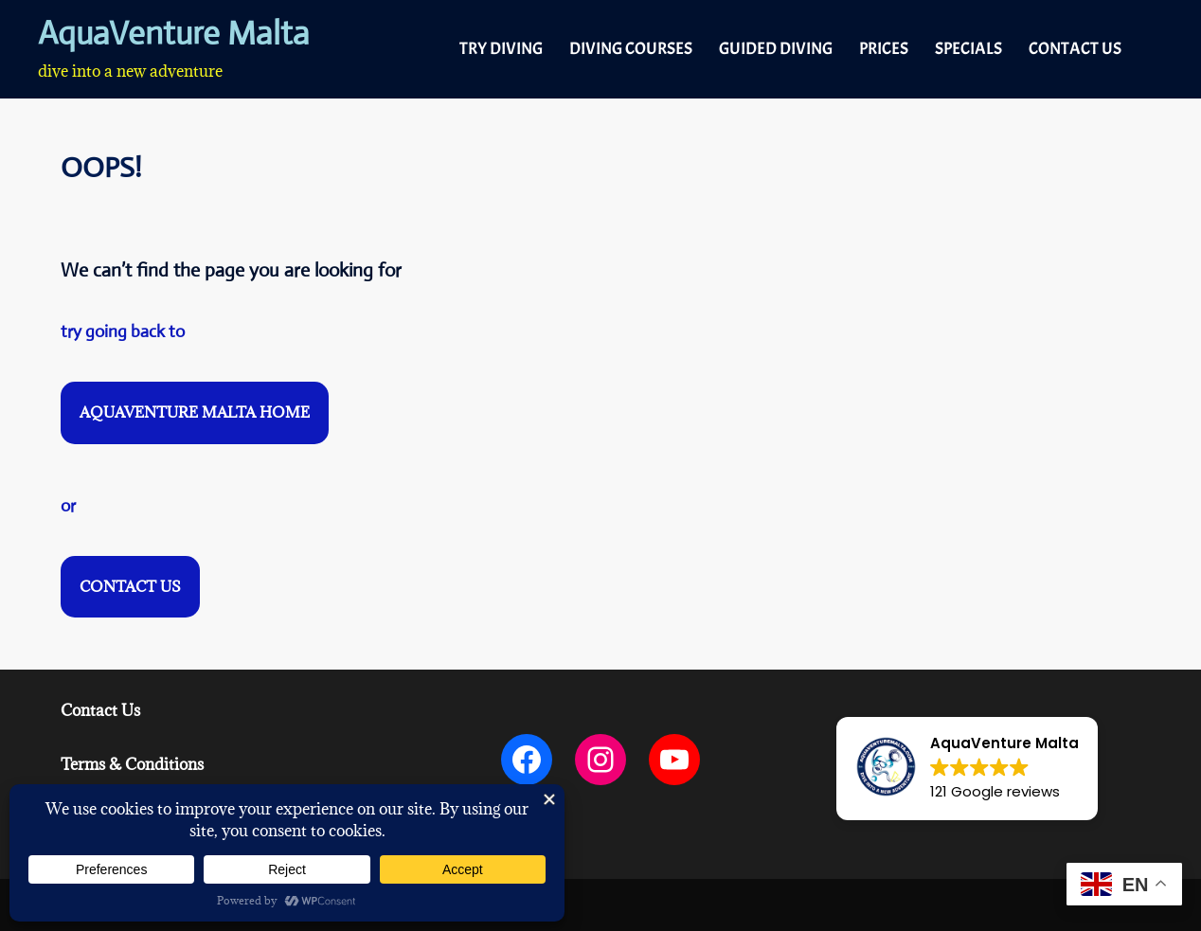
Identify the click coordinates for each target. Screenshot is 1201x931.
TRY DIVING (501, 49)
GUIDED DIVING (776, 49)
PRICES (883, 49)
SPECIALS (968, 49)
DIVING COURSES (630, 49)
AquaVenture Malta (174, 33)
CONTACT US (1075, 49)
